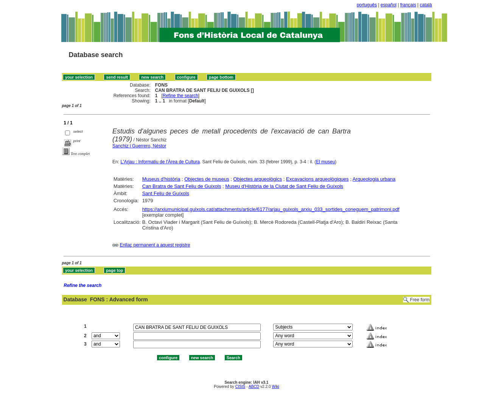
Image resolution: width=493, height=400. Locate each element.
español (389, 5)
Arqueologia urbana (374, 179)
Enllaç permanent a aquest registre (155, 245)
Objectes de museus (206, 179)
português (367, 5)
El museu (325, 161)
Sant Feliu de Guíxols (165, 193)
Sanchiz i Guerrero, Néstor (139, 146)
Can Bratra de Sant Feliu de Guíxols (181, 186)
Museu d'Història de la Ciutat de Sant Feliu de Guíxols (284, 186)
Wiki (275, 386)
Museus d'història (161, 179)
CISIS (240, 386)
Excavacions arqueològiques (317, 179)
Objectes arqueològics (257, 179)
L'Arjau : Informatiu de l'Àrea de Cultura (159, 161)
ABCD (254, 386)
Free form (419, 299)
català (426, 5)
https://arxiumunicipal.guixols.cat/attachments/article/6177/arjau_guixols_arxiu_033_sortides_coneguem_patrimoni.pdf (271, 209)
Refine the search (180, 95)
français (408, 5)
